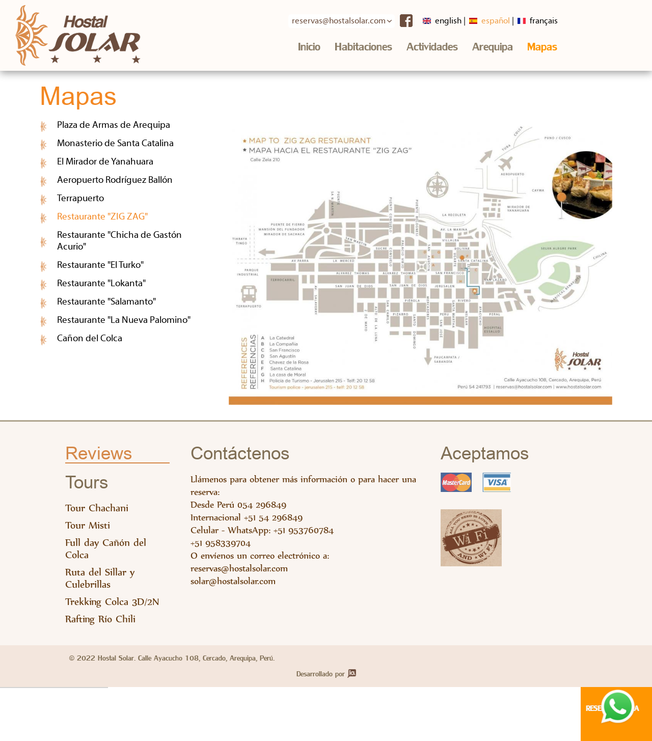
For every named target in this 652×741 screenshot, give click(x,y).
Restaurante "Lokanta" (101, 284)
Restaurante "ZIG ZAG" (130, 216)
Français (538, 21)
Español (489, 21)
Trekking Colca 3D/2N (112, 601)
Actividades (432, 47)
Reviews (98, 454)
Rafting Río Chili (100, 619)
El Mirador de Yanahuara (105, 162)
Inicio (309, 47)
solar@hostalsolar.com (233, 580)
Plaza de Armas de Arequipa (113, 125)
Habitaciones (363, 47)
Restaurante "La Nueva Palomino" (124, 320)
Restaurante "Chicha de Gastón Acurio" (119, 241)
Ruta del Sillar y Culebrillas (99, 578)
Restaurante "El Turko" (100, 265)
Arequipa (492, 47)
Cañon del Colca (89, 339)
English (442, 21)
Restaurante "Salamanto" (106, 302)
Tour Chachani (96, 508)
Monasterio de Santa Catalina (115, 144)
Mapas (542, 47)
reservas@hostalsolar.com (239, 568)
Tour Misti (87, 525)
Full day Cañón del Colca (105, 548)
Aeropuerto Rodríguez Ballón (115, 180)
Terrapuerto (80, 199)
